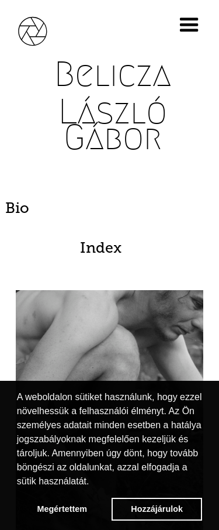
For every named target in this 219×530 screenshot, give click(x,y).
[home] (41, 29)
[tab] (109, 208)
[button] (191, 25)
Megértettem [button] (62, 509)
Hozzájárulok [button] (157, 509)
